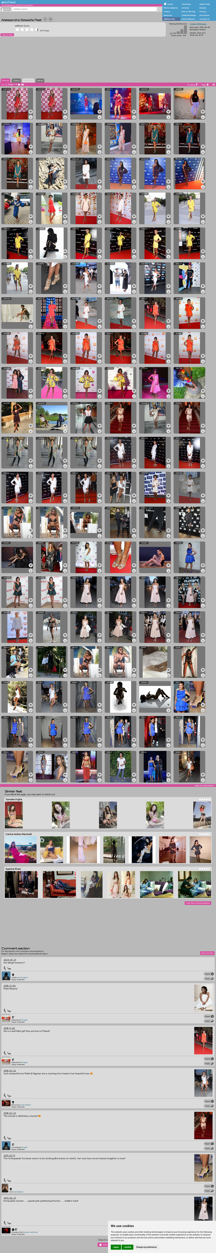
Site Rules (186, 4)
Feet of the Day (188, 11)
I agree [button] (116, 1247)
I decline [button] (127, 1247)
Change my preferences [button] (146, 1247)
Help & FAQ (204, 4)
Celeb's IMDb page (198, 24)
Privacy (202, 11)
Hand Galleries (188, 18)
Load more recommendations (198, 903)
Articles (185, 7)
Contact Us (204, 18)
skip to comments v (205, 785)
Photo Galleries (171, 7)
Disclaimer (204, 15)
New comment (207, 953)
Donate (202, 7)
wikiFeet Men (169, 18)
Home (170, 4)
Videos (167, 11)
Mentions (168, 15)
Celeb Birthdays (189, 15)
